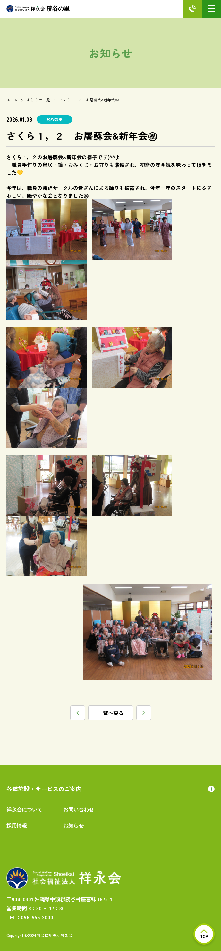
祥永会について (24, 809)
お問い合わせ (78, 809)
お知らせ (73, 825)
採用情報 (16, 825)
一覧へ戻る (110, 713)
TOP (204, 934)
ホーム (12, 99)
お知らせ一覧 (38, 99)
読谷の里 (38, 9)
